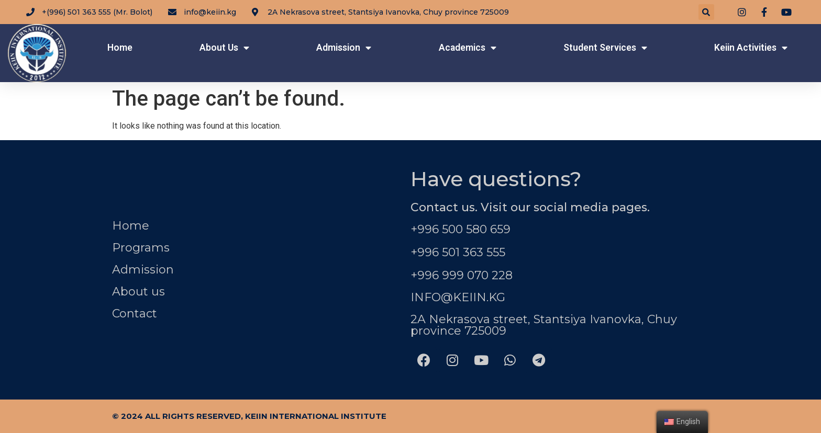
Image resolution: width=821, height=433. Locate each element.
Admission (343, 48)
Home (119, 47)
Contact (134, 313)
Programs (141, 248)
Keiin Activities (750, 48)
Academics (467, 48)
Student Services (605, 48)
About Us (224, 48)
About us (138, 291)
